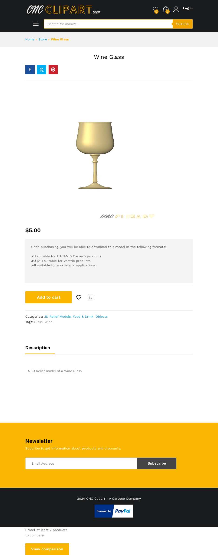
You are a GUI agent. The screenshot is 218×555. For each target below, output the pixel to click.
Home (29, 39)
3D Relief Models (57, 316)
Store (42, 39)
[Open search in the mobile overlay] (118, 24)
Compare (91, 297)
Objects (102, 316)
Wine (49, 322)
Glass (38, 322)
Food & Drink (83, 316)
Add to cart (48, 297)
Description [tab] (37, 347)
